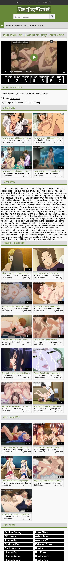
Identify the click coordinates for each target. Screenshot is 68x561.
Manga (18, 25)
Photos (9, 25)
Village (29, 103)
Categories (30, 25)
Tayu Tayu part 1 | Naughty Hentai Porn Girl (20, 138)
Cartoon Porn (13, 544)
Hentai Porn (12, 552)
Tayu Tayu (15, 98)
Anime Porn (12, 540)
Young (37, 103)
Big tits (10, 103)
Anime (28, 2)
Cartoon (36, 2)
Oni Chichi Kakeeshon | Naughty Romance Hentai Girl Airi (26, 481)
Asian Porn (42, 536)
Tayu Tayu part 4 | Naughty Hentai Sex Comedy (22, 171)
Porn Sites (41, 532)
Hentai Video (42, 556)
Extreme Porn (43, 544)
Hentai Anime (13, 556)
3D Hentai (11, 536)
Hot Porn (40, 552)
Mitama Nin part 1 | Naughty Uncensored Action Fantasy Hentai (29, 273)
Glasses (19, 103)
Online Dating (13, 532)
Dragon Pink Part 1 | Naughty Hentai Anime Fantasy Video (26, 447)
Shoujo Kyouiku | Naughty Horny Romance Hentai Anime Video (28, 373)
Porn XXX (47, 2)
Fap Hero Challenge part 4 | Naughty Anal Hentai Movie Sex (27, 406)
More (40, 25)
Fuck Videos (12, 548)
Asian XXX (41, 540)
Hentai (19, 2)
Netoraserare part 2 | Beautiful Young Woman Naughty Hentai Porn (30, 514)
